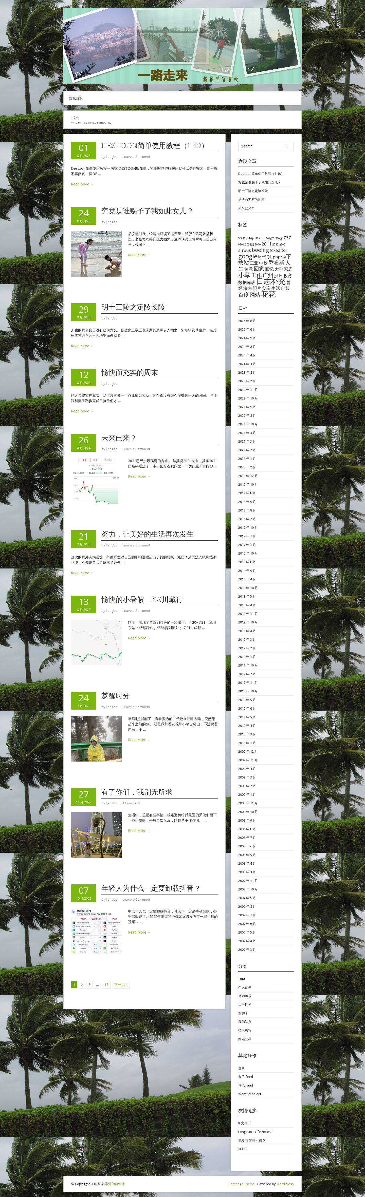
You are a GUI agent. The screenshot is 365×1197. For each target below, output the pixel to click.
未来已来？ (119, 438)
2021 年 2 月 (247, 450)
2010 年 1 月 (247, 742)
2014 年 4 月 (247, 579)
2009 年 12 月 (248, 751)
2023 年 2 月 (247, 381)
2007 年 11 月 (248, 880)
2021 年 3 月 (247, 441)
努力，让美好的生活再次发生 (147, 534)
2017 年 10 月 (248, 527)
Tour (241, 978)
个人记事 (244, 987)
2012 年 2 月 (247, 648)
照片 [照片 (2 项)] (257, 288)
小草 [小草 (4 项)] (244, 275)
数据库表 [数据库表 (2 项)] (247, 282)
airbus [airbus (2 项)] (244, 250)
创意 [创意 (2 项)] (248, 269)
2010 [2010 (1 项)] (258, 244)
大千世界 (244, 1004)
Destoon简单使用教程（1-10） (154, 145)
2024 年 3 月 (247, 364)
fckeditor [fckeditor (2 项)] (278, 250)
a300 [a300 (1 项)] (282, 244)
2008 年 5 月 (247, 854)
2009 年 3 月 (247, 777)
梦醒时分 (115, 696)
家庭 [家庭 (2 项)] (288, 269)
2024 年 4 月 (247, 355)
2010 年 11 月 (248, 682)
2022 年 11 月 (248, 389)
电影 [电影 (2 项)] (285, 288)
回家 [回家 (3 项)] (259, 268)
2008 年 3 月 (247, 872)
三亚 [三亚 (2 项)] (254, 263)
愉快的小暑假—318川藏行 (142, 599)
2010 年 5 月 (247, 717)
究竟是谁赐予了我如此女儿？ (147, 211)
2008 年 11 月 (248, 803)
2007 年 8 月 (247, 906)
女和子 (243, 1013)
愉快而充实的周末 (129, 372)
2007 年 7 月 (247, 915)
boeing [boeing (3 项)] (260, 249)
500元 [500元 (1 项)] (279, 238)
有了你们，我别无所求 (136, 792)
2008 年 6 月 (247, 846)
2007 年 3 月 (247, 949)
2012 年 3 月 (247, 639)
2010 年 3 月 (247, 734)
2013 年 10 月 (248, 587)
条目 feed (245, 1076)
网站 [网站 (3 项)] (255, 294)
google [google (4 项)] (247, 256)
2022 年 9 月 (247, 407)
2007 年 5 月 (247, 932)
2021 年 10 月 (248, 424)
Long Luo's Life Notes (254, 1131)
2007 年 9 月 (247, 898)
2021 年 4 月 (247, 432)
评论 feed (245, 1085)
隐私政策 (76, 98)
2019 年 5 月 (247, 501)
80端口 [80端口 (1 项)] (270, 238)
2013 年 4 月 (247, 605)
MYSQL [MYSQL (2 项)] (265, 257)
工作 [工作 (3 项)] (256, 275)
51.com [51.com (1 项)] (260, 238)
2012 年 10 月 (248, 622)
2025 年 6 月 (247, 329)
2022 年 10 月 (248, 398)
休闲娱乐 (244, 996)
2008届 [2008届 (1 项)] (249, 244)
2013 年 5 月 (247, 596)
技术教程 (244, 1030)
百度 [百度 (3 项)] (243, 294)
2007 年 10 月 (248, 889)
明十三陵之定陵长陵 (133, 307)
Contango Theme (241, 1184)
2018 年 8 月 (247, 510)
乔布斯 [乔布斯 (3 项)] (276, 262)
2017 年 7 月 (247, 536)
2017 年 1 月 (247, 544)
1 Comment (131, 803)
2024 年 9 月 (247, 338)
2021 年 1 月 (247, 458)
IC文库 (243, 1123)
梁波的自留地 (115, 1184)
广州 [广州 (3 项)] (268, 275)
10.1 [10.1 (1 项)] (245, 238)
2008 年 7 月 (247, 837)
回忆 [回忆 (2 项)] (269, 269)
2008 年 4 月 (247, 863)
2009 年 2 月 (247, 786)
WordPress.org (249, 1094)
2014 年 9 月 (247, 570)
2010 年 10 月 (248, 691)
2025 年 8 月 (247, 320)
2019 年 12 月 (248, 475)
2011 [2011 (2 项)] (267, 244)
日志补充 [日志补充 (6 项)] (271, 281)
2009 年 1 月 (247, 794)
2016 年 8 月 (247, 562)
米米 (241, 1149)
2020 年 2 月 (247, 467)
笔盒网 (243, 1140)
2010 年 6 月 (247, 708)
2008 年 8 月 (247, 829)
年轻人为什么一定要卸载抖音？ (151, 888)
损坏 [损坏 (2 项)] (278, 275)
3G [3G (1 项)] (240, 238)
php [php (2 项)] (276, 257)
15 (106, 984)
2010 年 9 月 (247, 699)
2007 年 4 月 (247, 941)
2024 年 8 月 (247, 346)
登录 (241, 1068)
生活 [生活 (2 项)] (275, 288)
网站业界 (244, 1039)
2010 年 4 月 (247, 725)
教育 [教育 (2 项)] (287, 275)
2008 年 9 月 (247, 820)
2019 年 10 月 (248, 484)
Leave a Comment (136, 156)
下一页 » (120, 984)
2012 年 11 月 (248, 613)
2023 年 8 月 (247, 372)
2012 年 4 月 (247, 631)
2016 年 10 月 (248, 553)
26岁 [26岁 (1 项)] (251, 238)
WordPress (285, 1184)
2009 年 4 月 (247, 768)
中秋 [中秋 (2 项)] (263, 263)
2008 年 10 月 (248, 811)
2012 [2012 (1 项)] (275, 244)
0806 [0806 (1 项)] (241, 244)
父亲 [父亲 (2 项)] (266, 288)
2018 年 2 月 (247, 519)
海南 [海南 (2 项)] (247, 288)
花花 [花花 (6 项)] (268, 294)
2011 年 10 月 (248, 665)
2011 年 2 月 (247, 674)
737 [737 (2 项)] (287, 238)
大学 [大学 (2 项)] (279, 269)
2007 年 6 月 (247, 923)
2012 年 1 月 (247, 656)
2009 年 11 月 (248, 760)
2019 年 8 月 (247, 493)
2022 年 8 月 (247, 415)
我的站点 (244, 1021)
